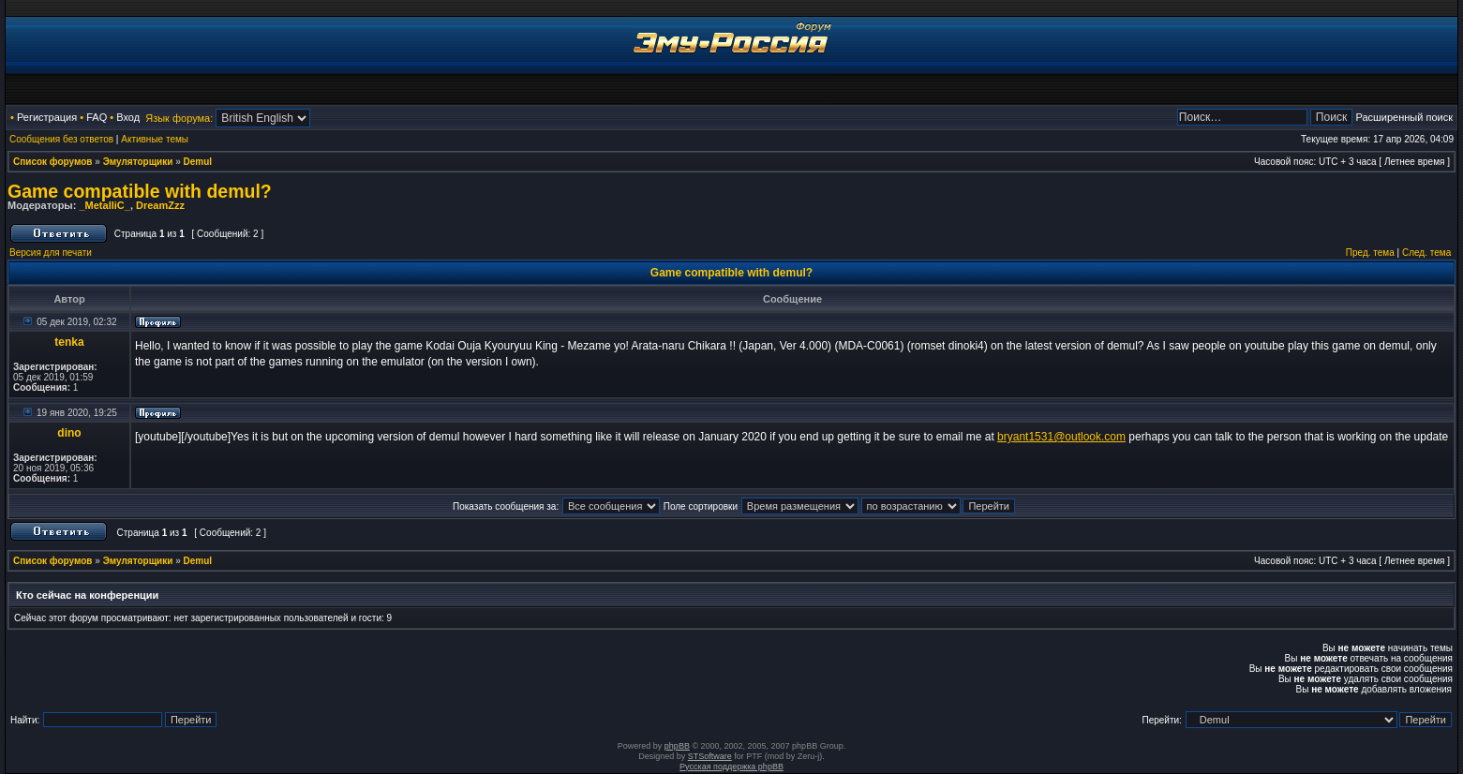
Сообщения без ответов (61, 139)
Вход (128, 117)
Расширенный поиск (1404, 117)
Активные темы (154, 139)
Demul (198, 161)
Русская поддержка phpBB (731, 766)
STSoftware (710, 756)
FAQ (96, 117)
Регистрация (47, 117)
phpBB (677, 746)
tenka (68, 342)
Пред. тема (1370, 252)
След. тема (1426, 252)
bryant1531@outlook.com (1061, 436)
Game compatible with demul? (139, 191)
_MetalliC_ (104, 205)
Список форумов (53, 161)
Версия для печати (50, 252)
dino (69, 432)
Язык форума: (179, 118)
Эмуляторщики (138, 161)
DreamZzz (160, 205)
